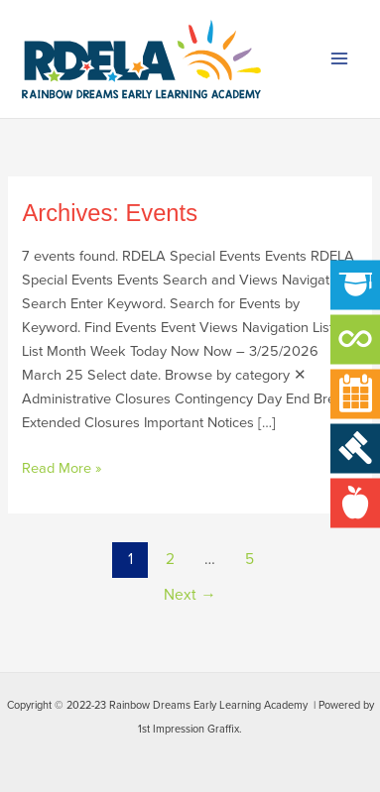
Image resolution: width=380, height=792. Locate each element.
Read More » (61, 467)
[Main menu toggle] (339, 59)
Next (190, 594)
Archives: (109, 213)
